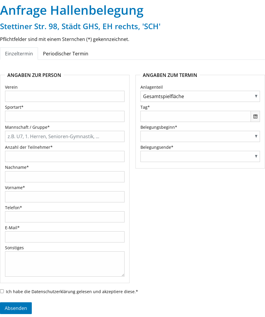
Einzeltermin (19, 53)
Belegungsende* (156, 147)
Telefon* (13, 207)
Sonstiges (14, 247)
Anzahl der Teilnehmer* (29, 147)
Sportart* (14, 107)
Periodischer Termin (65, 53)
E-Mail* (12, 227)
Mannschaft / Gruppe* (27, 127)
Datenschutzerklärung (53, 291)
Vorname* (15, 187)
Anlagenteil (151, 87)
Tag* (145, 107)
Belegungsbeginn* (158, 127)
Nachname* (17, 167)
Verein (11, 87)
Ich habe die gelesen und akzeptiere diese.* (72, 291)
